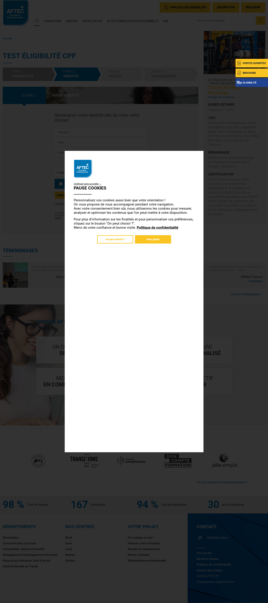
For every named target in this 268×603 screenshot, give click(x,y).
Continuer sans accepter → (87, 183)
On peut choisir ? (115, 239)
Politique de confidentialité (157, 227)
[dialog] (134, 301)
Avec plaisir (153, 239)
